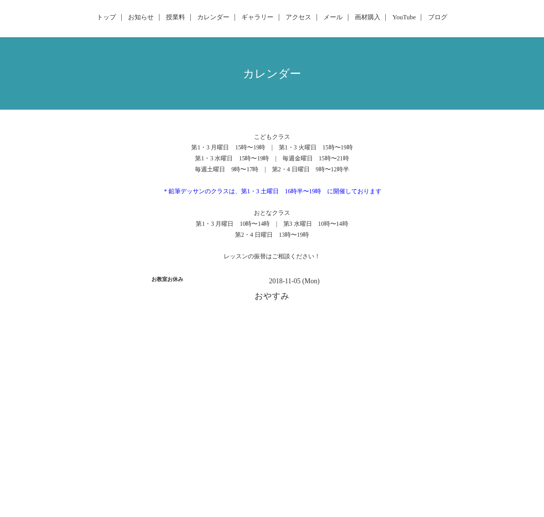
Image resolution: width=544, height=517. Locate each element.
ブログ (437, 17)
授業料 (175, 17)
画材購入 (367, 17)
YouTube (404, 17)
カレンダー (213, 17)
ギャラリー (257, 17)
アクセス (298, 17)
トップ (106, 17)
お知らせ (141, 17)
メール (333, 17)
